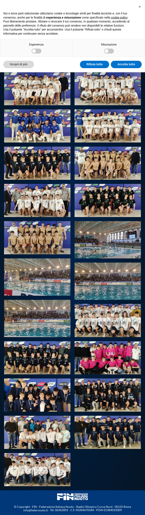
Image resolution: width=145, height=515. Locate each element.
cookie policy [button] (119, 17)
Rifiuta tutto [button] (95, 64)
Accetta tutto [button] (126, 64)
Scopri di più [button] (18, 64)
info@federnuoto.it (35, 510)
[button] (139, 6)
